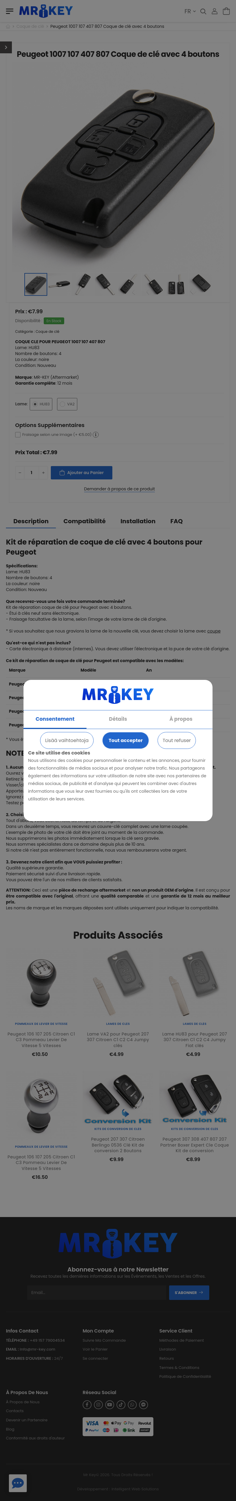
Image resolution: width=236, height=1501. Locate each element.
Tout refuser (177, 740)
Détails (118, 719)
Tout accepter (125, 740)
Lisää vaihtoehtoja (67, 740)
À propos (181, 719)
